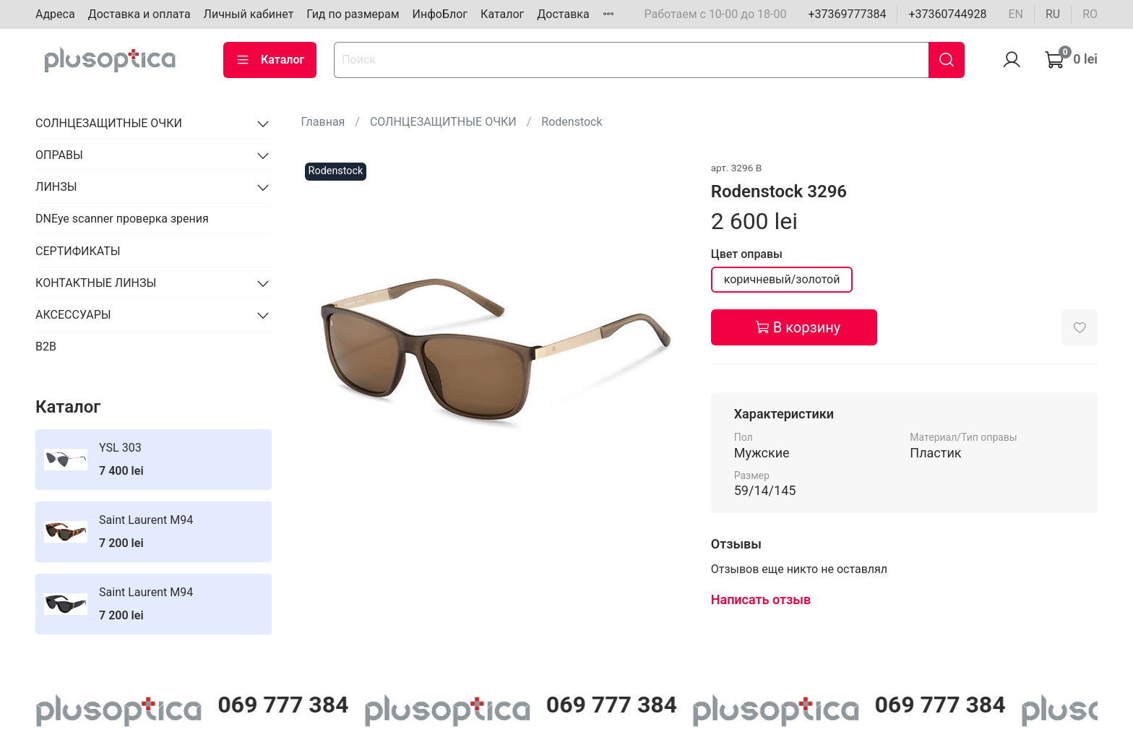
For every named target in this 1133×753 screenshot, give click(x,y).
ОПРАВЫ (59, 155)
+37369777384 (847, 14)
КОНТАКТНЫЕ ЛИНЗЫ (95, 283)
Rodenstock (571, 122)
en (1015, 14)
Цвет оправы (747, 254)
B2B (45, 346)
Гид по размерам (352, 14)
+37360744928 (947, 14)
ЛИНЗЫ (56, 187)
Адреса (55, 14)
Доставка (563, 14)
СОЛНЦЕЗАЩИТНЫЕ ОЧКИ (443, 122)
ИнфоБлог (440, 14)
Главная (323, 122)
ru (1053, 14)
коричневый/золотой (782, 279)
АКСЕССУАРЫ (73, 315)
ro (1090, 14)
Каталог (502, 14)
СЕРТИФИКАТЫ (77, 251)
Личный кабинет (249, 14)
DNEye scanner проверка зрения (122, 218)
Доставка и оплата (139, 14)
